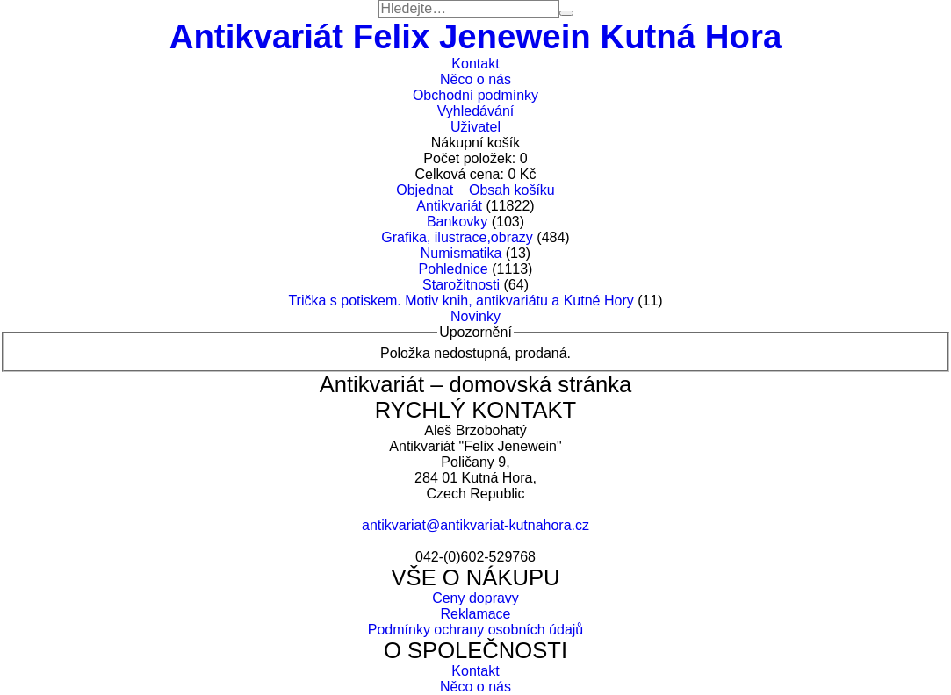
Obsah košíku (512, 190)
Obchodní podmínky (475, 95)
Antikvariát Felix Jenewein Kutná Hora (475, 36)
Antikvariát (449, 205)
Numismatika (461, 253)
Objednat (424, 190)
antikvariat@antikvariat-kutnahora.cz (475, 525)
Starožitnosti (461, 284)
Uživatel (475, 126)
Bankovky (457, 221)
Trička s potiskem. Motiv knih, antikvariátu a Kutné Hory (460, 300)
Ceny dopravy (475, 598)
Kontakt (475, 63)
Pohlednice (453, 269)
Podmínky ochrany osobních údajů (475, 629)
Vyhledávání (475, 111)
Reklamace (475, 613)
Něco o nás (475, 79)
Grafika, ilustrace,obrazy (457, 237)
